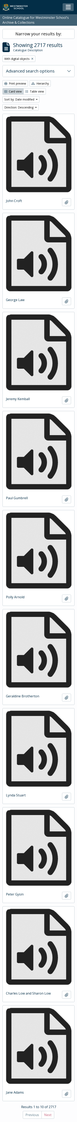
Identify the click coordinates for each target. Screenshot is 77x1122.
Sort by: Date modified (19, 99)
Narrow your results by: (38, 34)
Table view (34, 91)
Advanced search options (30, 71)
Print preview (15, 83)
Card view (13, 91)
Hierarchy (40, 83)
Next (48, 1115)
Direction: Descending (19, 107)
